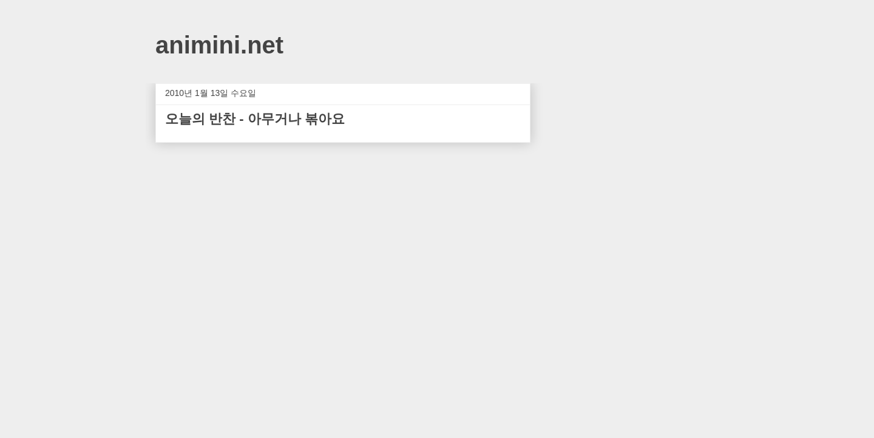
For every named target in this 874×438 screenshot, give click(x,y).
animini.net (219, 45)
